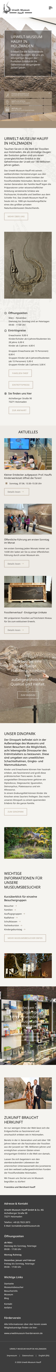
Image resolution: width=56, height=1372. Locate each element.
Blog (6, 1298)
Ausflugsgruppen (13, 913)
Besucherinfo (11, 1290)
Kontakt (8, 1303)
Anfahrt (8, 1307)
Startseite (9, 1283)
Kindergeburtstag (13, 929)
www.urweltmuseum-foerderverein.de (23, 1333)
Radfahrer (9, 917)
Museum (8, 1294)
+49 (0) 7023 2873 (21, 1222)
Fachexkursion (11, 925)
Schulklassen (10, 921)
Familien (8, 909)
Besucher (9, 905)
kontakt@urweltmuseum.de (26, 1225)
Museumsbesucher (13, 1287)
